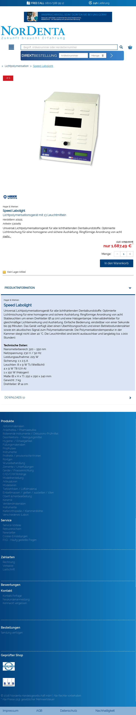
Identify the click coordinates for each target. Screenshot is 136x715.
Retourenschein (12, 528)
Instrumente (10, 452)
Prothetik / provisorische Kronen (22, 455)
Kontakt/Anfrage (12, 595)
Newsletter (9, 532)
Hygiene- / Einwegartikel (17, 441)
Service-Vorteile (12, 525)
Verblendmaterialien (14, 503)
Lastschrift (9, 569)
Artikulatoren (10, 481)
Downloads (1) (15, 397)
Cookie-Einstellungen (15, 536)
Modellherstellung (13, 477)
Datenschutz (68, 710)
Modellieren (9, 485)
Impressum (10, 710)
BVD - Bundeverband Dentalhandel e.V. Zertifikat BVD (9, 682)
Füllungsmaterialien (14, 444)
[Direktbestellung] (111, 56)
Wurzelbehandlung (14, 463)
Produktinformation (20, 287)
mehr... (7, 236)
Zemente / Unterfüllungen (18, 466)
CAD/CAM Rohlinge (14, 474)
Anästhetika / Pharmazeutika (19, 429)
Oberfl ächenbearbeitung (17, 496)
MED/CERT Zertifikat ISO (9, 666)
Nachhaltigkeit (105, 710)
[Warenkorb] (130, 47)
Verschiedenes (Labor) (16, 514)
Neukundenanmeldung (16, 599)
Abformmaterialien (13, 426)
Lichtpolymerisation (17, 65)
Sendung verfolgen (12, 632)
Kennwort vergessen (15, 603)
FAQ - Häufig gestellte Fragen (20, 539)
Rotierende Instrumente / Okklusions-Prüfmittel (30, 433)
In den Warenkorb (117, 263)
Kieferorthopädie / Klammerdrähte (23, 511)
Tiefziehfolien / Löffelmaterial (20, 488)
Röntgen (8, 459)
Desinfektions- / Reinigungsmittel (22, 437)
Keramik (7, 499)
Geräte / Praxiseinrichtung (18, 470)
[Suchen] (121, 47)
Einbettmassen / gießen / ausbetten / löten (28, 492)
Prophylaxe (9, 448)
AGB (39, 710)
